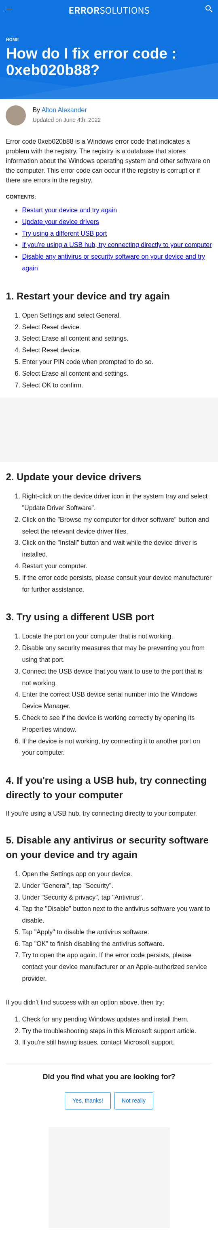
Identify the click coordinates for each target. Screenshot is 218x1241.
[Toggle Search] (209, 10)
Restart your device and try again (69, 210)
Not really (134, 1100)
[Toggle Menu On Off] (9, 10)
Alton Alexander (64, 110)
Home (12, 40)
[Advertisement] (109, 430)
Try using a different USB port (64, 233)
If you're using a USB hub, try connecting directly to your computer (117, 244)
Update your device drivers (60, 221)
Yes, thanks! (87, 1100)
